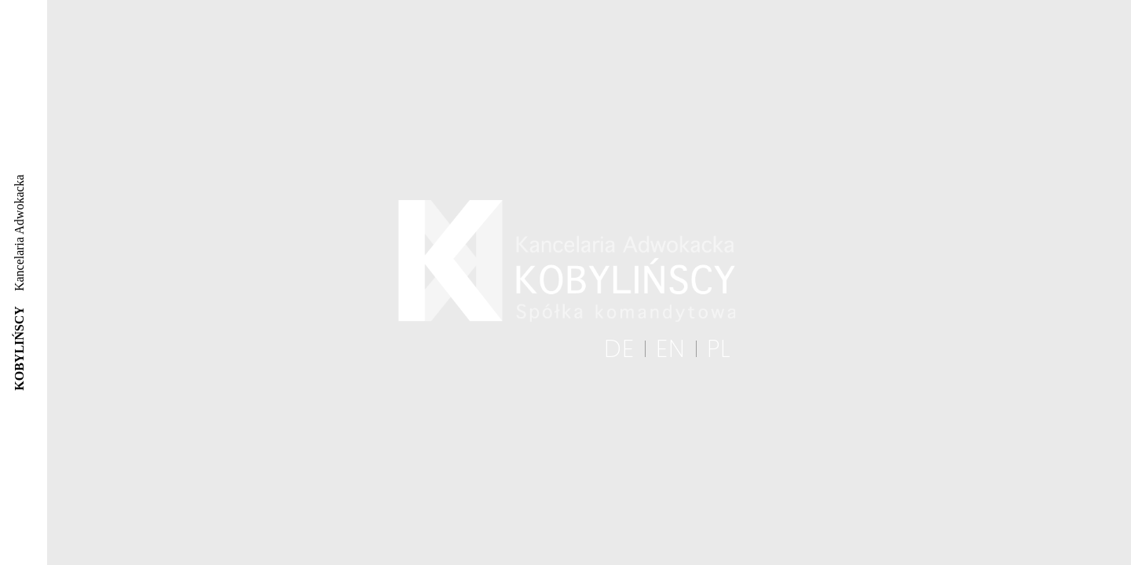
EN (671, 349)
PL (719, 349)
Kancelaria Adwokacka (19, 282)
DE (619, 349)
